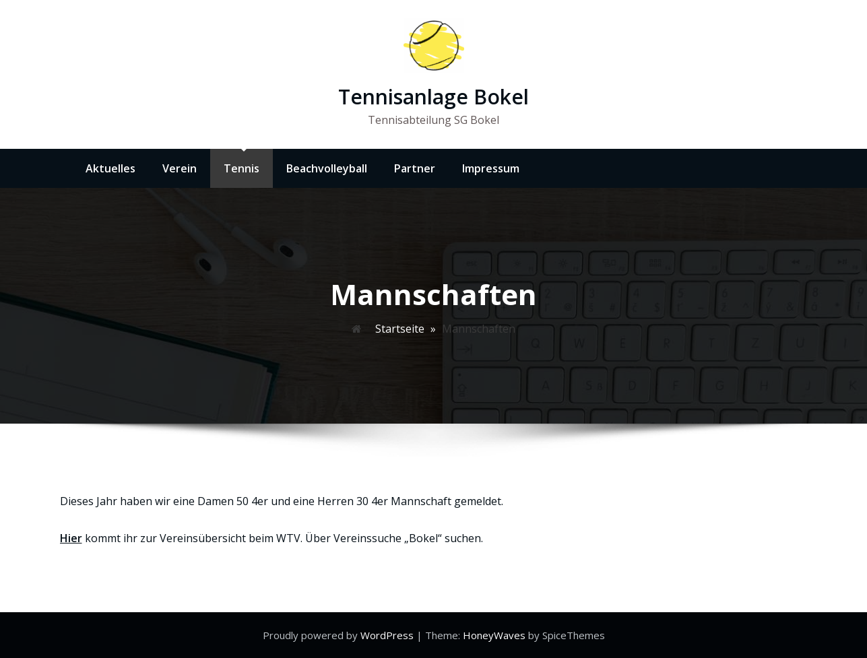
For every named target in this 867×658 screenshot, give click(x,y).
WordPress (388, 635)
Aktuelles (110, 168)
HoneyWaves (494, 635)
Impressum (490, 168)
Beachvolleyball (326, 168)
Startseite (399, 328)
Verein (179, 168)
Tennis (241, 168)
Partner (414, 168)
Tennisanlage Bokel (433, 96)
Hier (71, 538)
